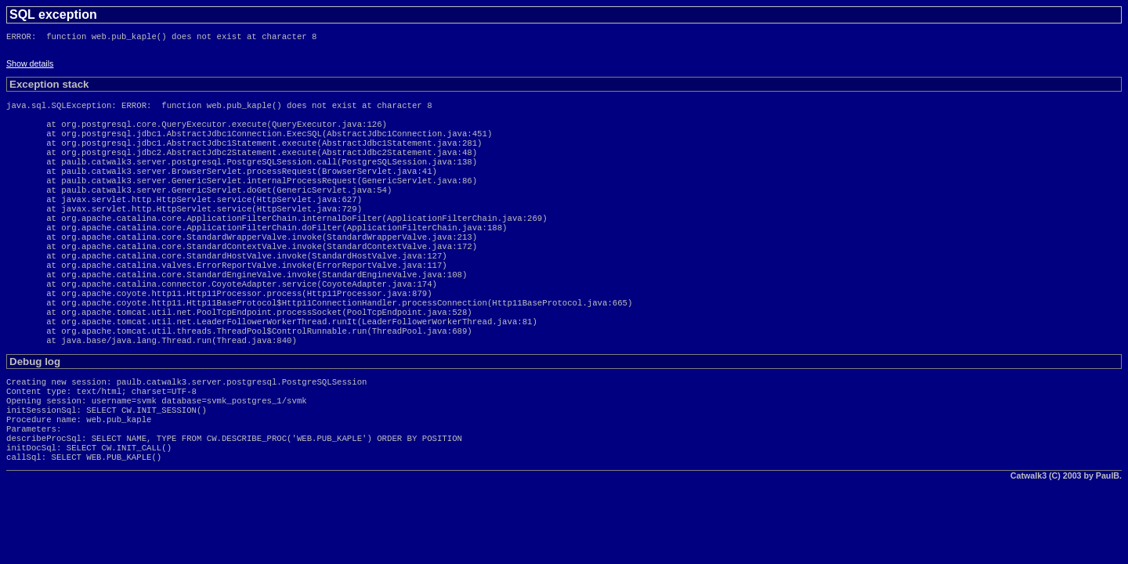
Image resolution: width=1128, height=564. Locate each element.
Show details (29, 66)
